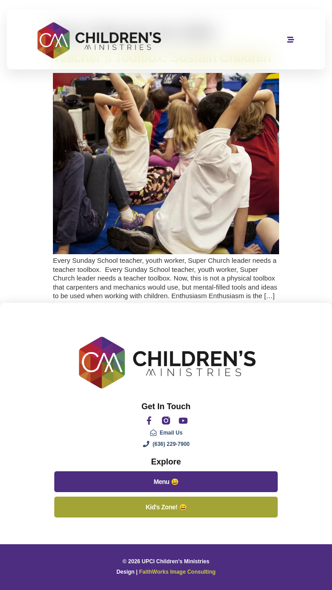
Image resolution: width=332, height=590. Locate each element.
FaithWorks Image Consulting (177, 572)
